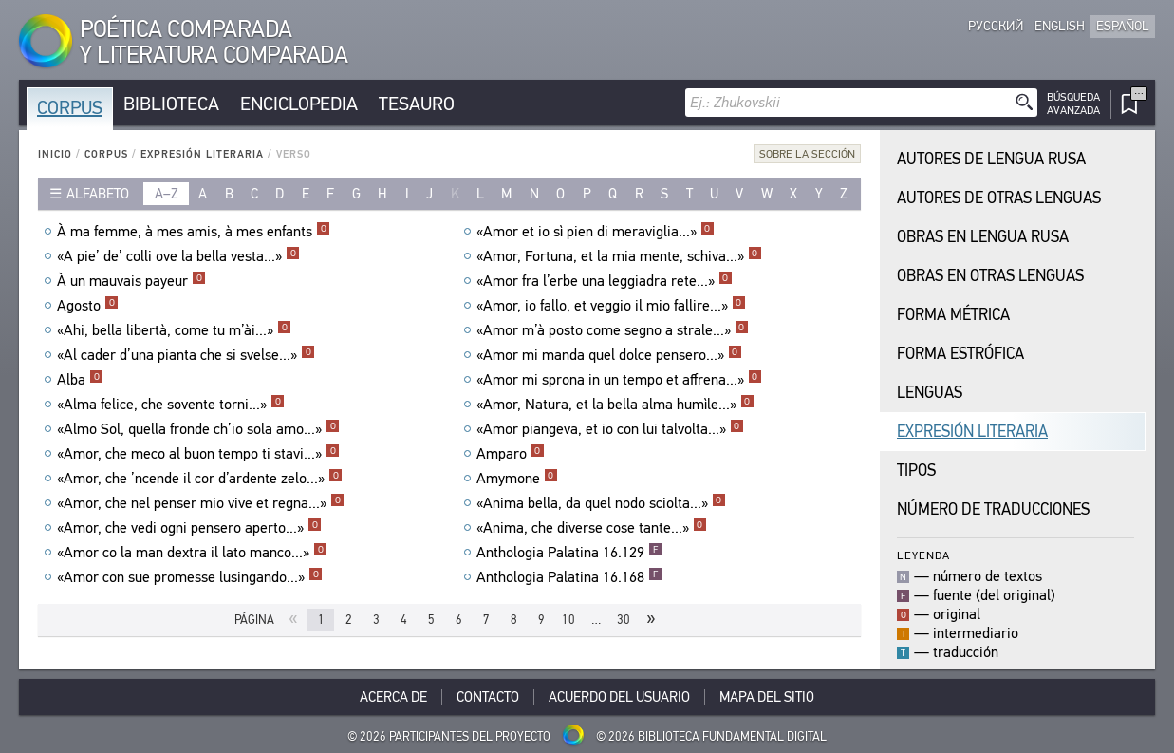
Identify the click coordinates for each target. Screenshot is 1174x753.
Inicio (55, 154)
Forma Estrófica (960, 354)
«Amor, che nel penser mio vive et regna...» (201, 503)
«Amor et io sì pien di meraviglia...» (595, 231)
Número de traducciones (993, 509)
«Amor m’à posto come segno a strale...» (612, 330)
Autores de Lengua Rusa (991, 159)
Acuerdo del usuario (619, 697)
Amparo (510, 453)
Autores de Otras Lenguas (999, 198)
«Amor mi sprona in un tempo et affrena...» (619, 379)
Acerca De (393, 697)
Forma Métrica (953, 315)
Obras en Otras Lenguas (990, 276)
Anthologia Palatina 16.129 (569, 552)
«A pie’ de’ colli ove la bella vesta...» (178, 256)
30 (623, 619)
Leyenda (923, 555)
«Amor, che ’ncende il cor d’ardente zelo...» (200, 478)
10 (568, 619)
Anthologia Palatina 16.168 (569, 577)
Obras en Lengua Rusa (983, 237)
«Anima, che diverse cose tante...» (591, 528)
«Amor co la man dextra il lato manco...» (192, 552)
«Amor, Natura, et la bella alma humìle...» (615, 404)
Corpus (69, 108)
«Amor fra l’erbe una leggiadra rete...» (604, 281)
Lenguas (929, 393)
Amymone (517, 478)
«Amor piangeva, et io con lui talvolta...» (610, 429)
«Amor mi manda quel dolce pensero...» (609, 355)
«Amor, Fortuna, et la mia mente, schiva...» (619, 256)
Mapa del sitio (766, 697)
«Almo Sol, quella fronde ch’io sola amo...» (198, 429)
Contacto (488, 697)
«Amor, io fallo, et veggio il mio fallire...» (611, 305)
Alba (80, 379)
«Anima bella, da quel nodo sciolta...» (601, 503)
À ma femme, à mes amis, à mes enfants (193, 231)
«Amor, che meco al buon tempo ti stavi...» (198, 453)
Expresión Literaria (202, 154)
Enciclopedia (299, 104)
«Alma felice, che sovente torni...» (171, 404)
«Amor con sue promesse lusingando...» (190, 577)
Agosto (88, 305)
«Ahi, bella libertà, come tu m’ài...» (174, 330)
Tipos (916, 470)
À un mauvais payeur (131, 281)
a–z (166, 193)
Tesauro (417, 104)
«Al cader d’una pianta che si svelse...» (186, 355)
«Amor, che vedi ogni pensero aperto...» (189, 528)
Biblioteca (171, 104)
